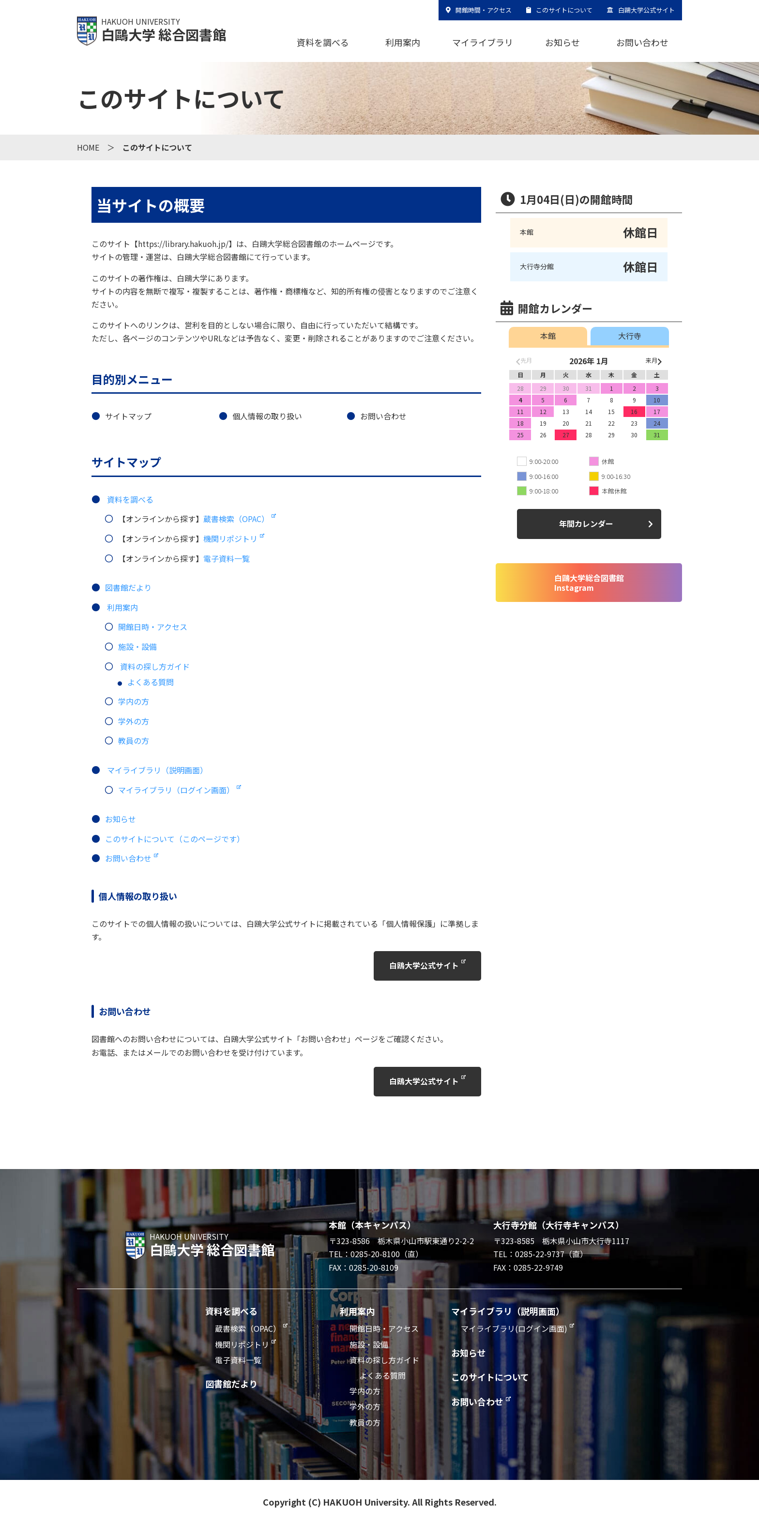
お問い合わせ (642, 42)
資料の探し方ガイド (155, 666)
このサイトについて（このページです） (174, 839)
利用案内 (402, 42)
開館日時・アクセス (152, 626)
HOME (88, 147)
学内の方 (133, 701)
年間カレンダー (586, 523)
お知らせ (562, 42)
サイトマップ (128, 416)
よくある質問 (150, 682)
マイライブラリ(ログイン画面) (514, 1329)
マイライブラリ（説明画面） (157, 770)
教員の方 (133, 740)
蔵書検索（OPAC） (236, 518)
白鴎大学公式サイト (424, 965)
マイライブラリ (482, 42)
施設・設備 (137, 646)
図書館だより (128, 587)
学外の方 (133, 721)
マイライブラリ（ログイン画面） (176, 790)
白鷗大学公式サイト (646, 10)
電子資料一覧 (226, 558)
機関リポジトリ (230, 538)
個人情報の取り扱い (267, 416)
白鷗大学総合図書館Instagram (589, 582)
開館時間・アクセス (483, 10)
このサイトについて (564, 10)
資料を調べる (323, 42)
